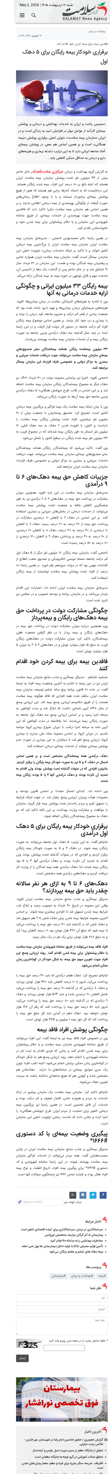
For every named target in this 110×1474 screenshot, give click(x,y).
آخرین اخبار (93, 1333)
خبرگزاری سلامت (55, 11)
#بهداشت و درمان (82, 1171)
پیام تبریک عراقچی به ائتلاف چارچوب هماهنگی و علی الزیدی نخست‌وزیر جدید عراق (55, 1406)
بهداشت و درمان (97, 31)
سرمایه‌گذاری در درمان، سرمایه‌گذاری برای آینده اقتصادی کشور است (62, 1124)
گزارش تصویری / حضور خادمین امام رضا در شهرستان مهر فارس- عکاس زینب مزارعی (56, 1343)
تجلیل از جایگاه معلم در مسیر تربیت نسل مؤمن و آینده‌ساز (68, 1352)
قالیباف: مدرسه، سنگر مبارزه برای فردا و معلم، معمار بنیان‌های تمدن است (59, 1365)
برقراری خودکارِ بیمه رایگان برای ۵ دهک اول (61, 52)
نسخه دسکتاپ (55, 1450)
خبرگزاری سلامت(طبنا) (47, 162)
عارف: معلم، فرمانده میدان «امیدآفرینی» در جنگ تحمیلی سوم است (62, 1414)
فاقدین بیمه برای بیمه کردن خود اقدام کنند (82, 44)
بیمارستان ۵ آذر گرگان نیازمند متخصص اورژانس (74, 1130)
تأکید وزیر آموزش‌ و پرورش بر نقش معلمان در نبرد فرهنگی (67, 1371)
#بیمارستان (58, 1171)
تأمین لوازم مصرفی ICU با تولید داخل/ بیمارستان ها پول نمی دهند (62, 1141)
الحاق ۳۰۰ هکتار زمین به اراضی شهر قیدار (78, 1432)
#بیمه (102, 1171)
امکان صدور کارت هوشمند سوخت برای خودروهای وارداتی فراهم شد (61, 1391)
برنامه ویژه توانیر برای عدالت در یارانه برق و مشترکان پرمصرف (66, 1377)
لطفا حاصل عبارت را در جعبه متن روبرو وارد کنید (78, 1236)
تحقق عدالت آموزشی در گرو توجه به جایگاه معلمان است (69, 1358)
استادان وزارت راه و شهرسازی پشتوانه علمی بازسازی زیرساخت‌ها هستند (59, 1384)
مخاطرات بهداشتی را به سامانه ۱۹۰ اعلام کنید (76, 1135)
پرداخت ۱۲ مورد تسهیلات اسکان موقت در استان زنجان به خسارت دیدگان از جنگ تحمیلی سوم (54, 1423)
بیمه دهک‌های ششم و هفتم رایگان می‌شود (76, 1146)
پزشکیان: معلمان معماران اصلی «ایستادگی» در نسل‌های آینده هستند (60, 1397)
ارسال (8, 1253)
